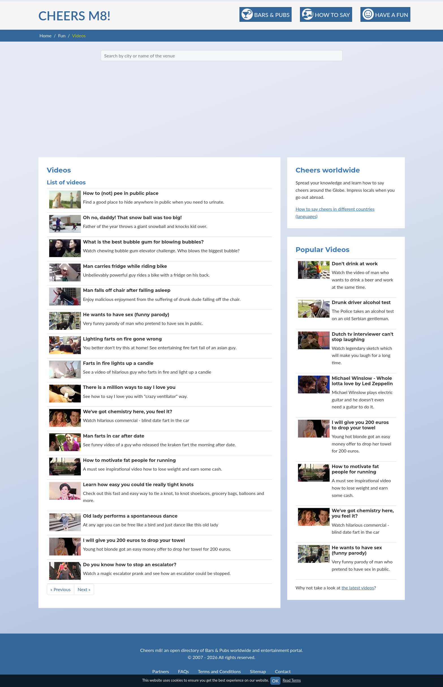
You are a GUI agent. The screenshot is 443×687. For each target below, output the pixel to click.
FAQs (183, 671)
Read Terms (292, 680)
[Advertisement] (221, 109)
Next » (84, 589)
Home (46, 35)
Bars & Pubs (265, 14)
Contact (283, 671)
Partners (160, 671)
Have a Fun (385, 14)
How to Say (326, 14)
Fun (61, 35)
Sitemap (258, 671)
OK (275, 680)
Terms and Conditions (219, 671)
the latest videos (358, 587)
